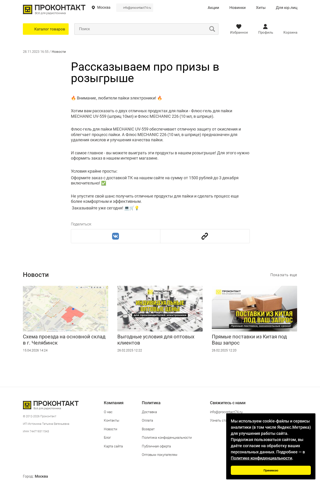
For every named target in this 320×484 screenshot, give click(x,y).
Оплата (147, 420)
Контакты (111, 420)
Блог (107, 438)
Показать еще (283, 275)
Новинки (237, 8)
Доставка (149, 412)
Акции (213, 8)
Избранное (239, 32)
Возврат (148, 429)
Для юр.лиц (286, 8)
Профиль (265, 32)
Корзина (290, 32)
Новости (59, 52)
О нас (108, 412)
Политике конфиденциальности (261, 458)
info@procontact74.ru (137, 7)
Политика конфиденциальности (167, 438)
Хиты (261, 8)
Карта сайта (113, 446)
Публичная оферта (156, 446)
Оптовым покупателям (159, 455)
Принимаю (271, 470)
